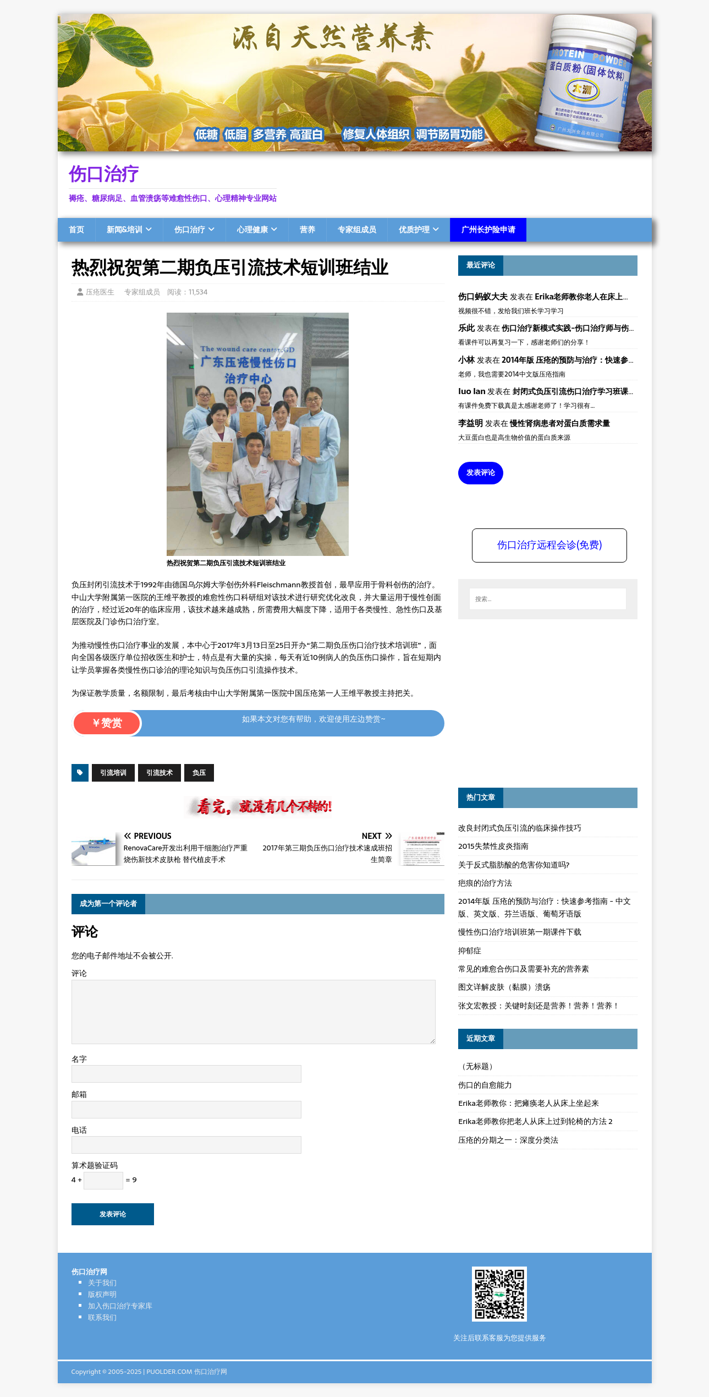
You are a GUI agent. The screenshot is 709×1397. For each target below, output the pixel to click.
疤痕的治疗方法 (485, 883)
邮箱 (79, 1094)
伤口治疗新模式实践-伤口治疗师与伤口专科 (577, 328)
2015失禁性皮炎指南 (493, 846)
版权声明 (102, 1294)
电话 (79, 1130)
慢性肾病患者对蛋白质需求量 (560, 423)
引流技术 (159, 772)
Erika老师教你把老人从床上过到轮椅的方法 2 (535, 1121)
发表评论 (480, 472)
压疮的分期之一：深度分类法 (508, 1140)
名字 (79, 1059)
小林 (466, 360)
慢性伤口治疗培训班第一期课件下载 (519, 932)
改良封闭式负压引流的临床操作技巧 (519, 828)
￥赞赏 (106, 723)
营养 (307, 229)
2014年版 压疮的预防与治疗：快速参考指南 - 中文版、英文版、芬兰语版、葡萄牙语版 (544, 907)
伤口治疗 (189, 229)
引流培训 (113, 772)
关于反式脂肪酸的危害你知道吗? (513, 865)
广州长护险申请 (488, 229)
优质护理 (414, 229)
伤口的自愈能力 (485, 1085)
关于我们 (102, 1283)
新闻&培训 (124, 229)
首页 (76, 229)
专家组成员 (357, 229)
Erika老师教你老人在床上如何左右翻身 (602, 297)
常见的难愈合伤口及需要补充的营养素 (523, 969)
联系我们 (102, 1317)
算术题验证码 (95, 1165)
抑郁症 (469, 951)
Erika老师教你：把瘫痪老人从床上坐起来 (528, 1103)
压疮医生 (100, 292)
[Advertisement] (540, 702)
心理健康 (252, 229)
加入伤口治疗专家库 (120, 1306)
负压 (199, 772)
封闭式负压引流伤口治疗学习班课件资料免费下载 (597, 391)
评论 (79, 973)
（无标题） (477, 1066)
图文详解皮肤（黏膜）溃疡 (504, 987)
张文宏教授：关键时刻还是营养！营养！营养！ (539, 1006)
